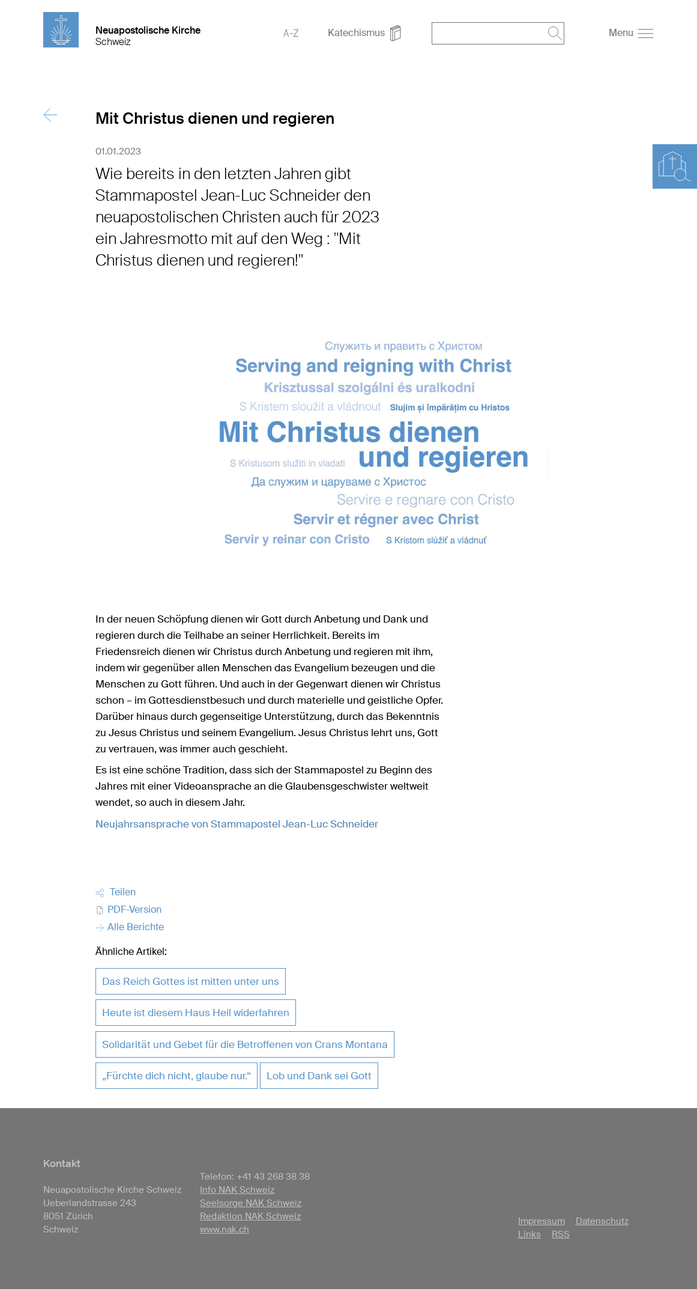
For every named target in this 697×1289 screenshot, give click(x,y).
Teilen (115, 892)
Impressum (541, 1221)
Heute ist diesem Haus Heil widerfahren (195, 1012)
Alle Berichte (129, 927)
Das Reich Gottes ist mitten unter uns (190, 981)
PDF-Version (128, 909)
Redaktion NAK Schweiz (250, 1216)
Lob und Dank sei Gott (319, 1075)
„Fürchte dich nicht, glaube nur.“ (176, 1075)
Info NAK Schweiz (237, 1190)
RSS (561, 1234)
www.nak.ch (224, 1229)
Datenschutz (602, 1221)
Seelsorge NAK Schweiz (250, 1203)
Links (529, 1234)
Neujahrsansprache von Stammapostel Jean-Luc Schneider (236, 823)
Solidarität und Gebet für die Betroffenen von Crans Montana (245, 1044)
